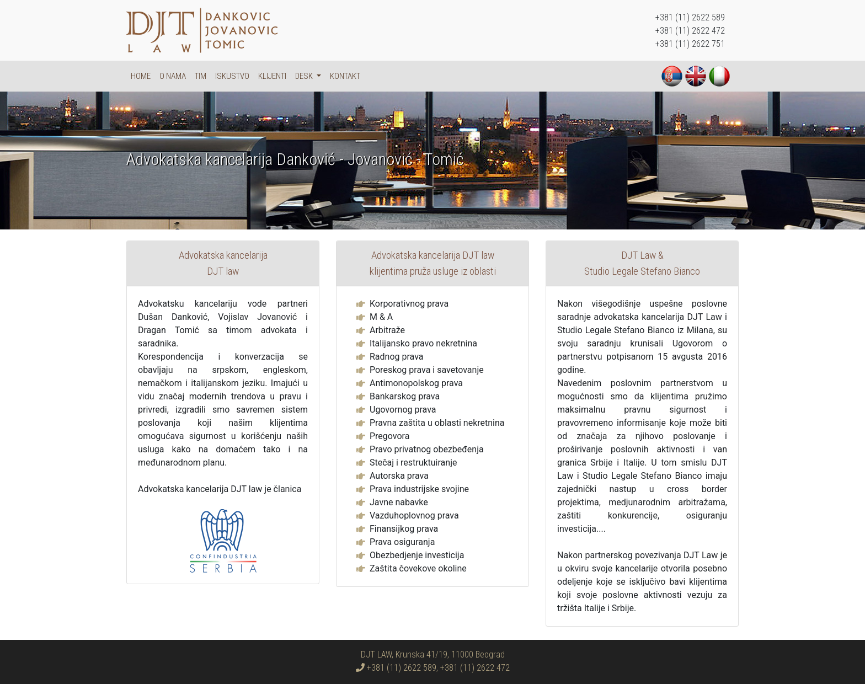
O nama (172, 76)
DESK (304, 76)
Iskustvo (232, 76)
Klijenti (272, 76)
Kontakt (345, 76)
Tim (200, 76)
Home (141, 76)
